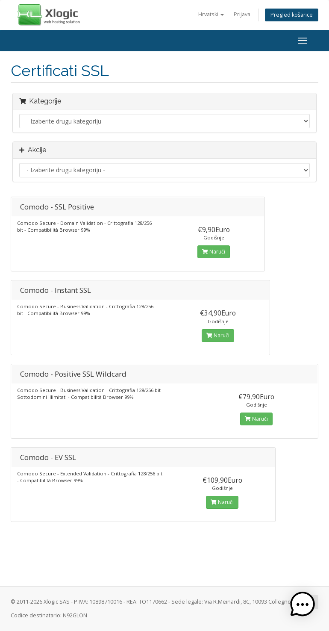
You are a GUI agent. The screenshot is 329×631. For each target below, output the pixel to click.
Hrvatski (211, 14)
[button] (302, 604)
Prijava (242, 14)
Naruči (213, 251)
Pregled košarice (291, 14)
